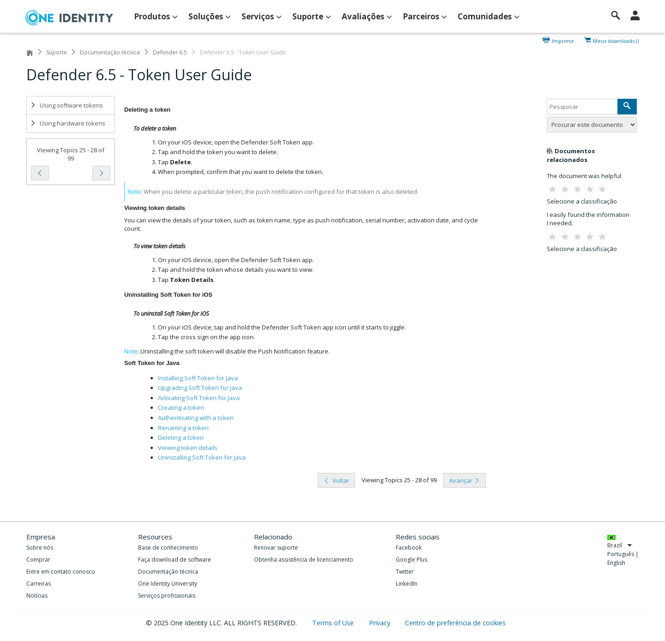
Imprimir (563, 40)
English (616, 563)
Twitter (405, 571)
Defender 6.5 (170, 52)
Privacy (380, 622)
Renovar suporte (276, 547)
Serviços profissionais (166, 595)
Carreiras (38, 583)
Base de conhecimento (168, 547)
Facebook (409, 547)
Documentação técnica (110, 52)
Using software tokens (66, 105)
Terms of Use (334, 622)
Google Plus (411, 559)
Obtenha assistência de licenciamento (303, 559)
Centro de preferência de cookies (455, 622)
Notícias (37, 595)
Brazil (619, 545)
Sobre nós (39, 547)
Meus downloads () (616, 40)
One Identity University (167, 583)
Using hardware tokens (67, 123)
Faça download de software (174, 559)
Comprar (38, 559)
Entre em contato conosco (60, 571)
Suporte (56, 52)
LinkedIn (406, 583)
